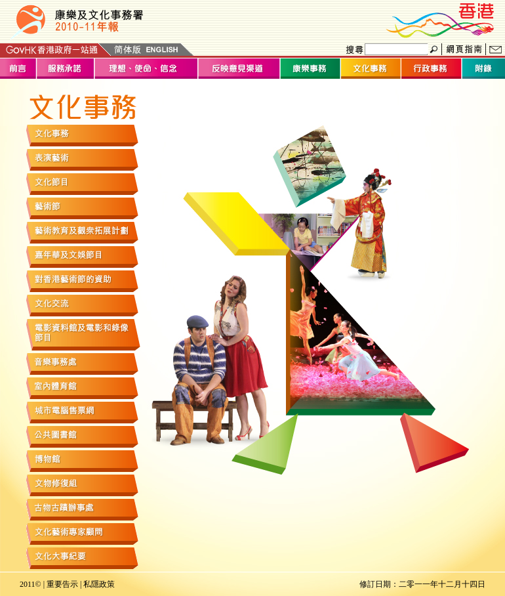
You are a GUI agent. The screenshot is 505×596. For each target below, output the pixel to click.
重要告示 (62, 584)
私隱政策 (99, 584)
